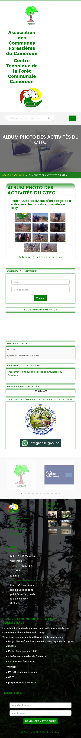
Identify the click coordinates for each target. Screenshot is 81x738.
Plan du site (17, 533)
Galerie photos (18, 528)
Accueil (7, 175)
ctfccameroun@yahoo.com (25, 580)
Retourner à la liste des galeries (40, 257)
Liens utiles (16, 523)
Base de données (19, 518)
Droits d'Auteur (51, 732)
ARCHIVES (19, 175)
